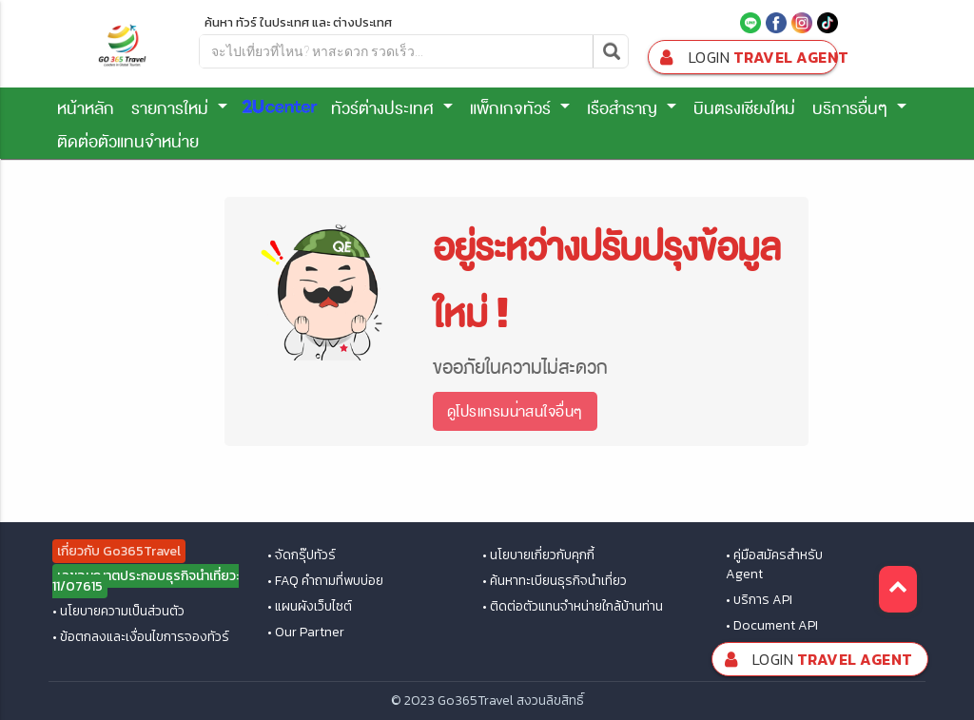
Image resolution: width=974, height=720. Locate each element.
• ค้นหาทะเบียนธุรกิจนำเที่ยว (554, 581)
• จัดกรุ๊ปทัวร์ (301, 555)
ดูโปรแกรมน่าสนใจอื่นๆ (514, 411)
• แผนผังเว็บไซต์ (309, 606)
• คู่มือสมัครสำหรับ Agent (774, 565)
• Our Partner (305, 632)
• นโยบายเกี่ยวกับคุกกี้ (538, 555)
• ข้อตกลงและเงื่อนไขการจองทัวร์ (140, 637)
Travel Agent (746, 57)
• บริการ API (759, 600)
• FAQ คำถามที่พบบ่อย (325, 581)
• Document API (772, 625)
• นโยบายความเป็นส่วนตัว (118, 611)
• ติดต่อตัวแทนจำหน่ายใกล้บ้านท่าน (572, 606)
